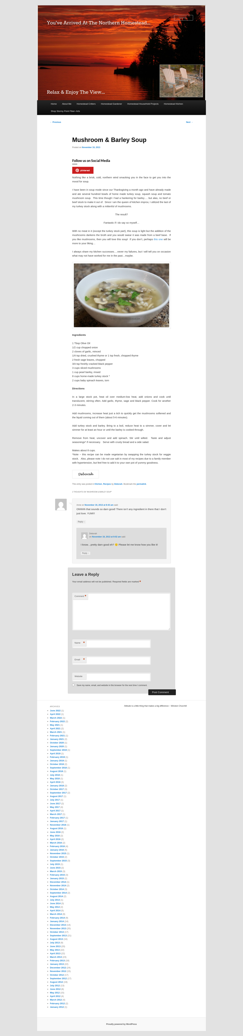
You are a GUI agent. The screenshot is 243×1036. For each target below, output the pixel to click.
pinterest (83, 170)
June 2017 (55, 803)
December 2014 (58, 882)
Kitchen (98, 484)
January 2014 (57, 921)
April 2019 (55, 753)
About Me (66, 104)
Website (79, 676)
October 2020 (57, 742)
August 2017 (56, 796)
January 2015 (57, 878)
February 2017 (57, 817)
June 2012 (55, 989)
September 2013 (58, 935)
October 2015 (57, 857)
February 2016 (57, 846)
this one (158, 239)
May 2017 (55, 807)
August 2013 (56, 939)
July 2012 (55, 985)
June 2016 (55, 832)
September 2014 (58, 893)
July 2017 (55, 800)
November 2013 (58, 928)
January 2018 (57, 785)
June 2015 (55, 867)
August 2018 (56, 771)
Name (80, 643)
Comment (80, 596)
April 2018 (55, 782)
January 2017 (57, 821)
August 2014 (56, 896)
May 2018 (55, 778)
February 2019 (57, 757)
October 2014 (57, 889)
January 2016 (57, 850)
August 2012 (56, 982)
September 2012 (58, 978)
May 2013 (55, 950)
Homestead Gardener (111, 104)
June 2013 (55, 946)
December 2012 (58, 967)
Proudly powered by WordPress (121, 1024)
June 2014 (55, 903)
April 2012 (55, 996)
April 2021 (55, 728)
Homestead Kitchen (173, 104)
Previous (55, 122)
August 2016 (56, 828)
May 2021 (55, 725)
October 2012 (57, 975)
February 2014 (57, 918)
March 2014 (56, 914)
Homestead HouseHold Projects (143, 104)
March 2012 (56, 999)
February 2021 (57, 735)
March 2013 (56, 957)
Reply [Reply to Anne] (81, 521)
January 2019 (57, 760)
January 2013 (57, 964)
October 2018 (57, 764)
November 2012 (58, 971)
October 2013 (57, 932)
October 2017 (57, 789)
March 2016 (56, 842)
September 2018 (58, 767)
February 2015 (57, 875)
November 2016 (58, 825)
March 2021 (56, 732)
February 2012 (57, 1003)
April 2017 (55, 810)
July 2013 (55, 942)
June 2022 (55, 710)
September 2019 (58, 750)
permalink (141, 484)
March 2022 (56, 718)
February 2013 (57, 960)
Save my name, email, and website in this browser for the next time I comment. (112, 685)
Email (80, 659)
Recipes (107, 484)
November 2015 (58, 853)
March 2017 (56, 814)
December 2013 (58, 925)
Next (189, 122)
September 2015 (58, 860)
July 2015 (55, 864)
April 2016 (55, 839)
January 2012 (57, 1007)
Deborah (118, 484)
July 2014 (55, 900)
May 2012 (55, 992)
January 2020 (57, 746)
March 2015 (56, 871)
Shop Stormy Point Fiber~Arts (65, 111)
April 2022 (55, 714)
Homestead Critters (86, 104)
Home (54, 104)
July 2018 (55, 775)
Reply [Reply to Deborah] (85, 553)
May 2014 (55, 907)
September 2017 (58, 792)
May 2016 (55, 835)
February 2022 (57, 721)
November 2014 (58, 885)
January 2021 (57, 739)
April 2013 (55, 953)
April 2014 (55, 910)
